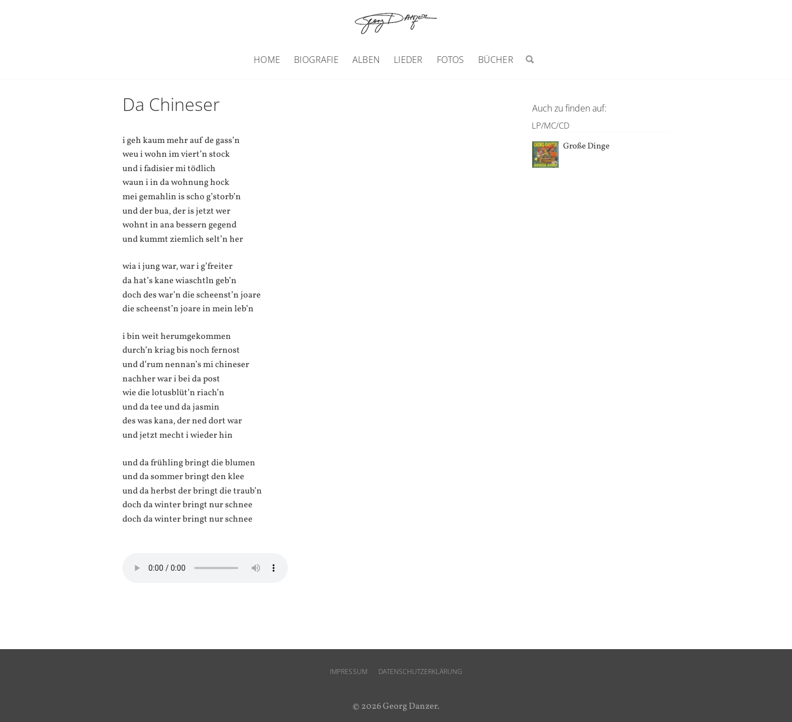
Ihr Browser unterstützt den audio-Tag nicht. (205, 568)
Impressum (348, 671)
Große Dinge (586, 146)
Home (267, 60)
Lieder (408, 60)
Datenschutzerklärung (420, 671)
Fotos (450, 60)
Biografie (316, 60)
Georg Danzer (396, 23)
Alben (366, 60)
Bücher (495, 60)
